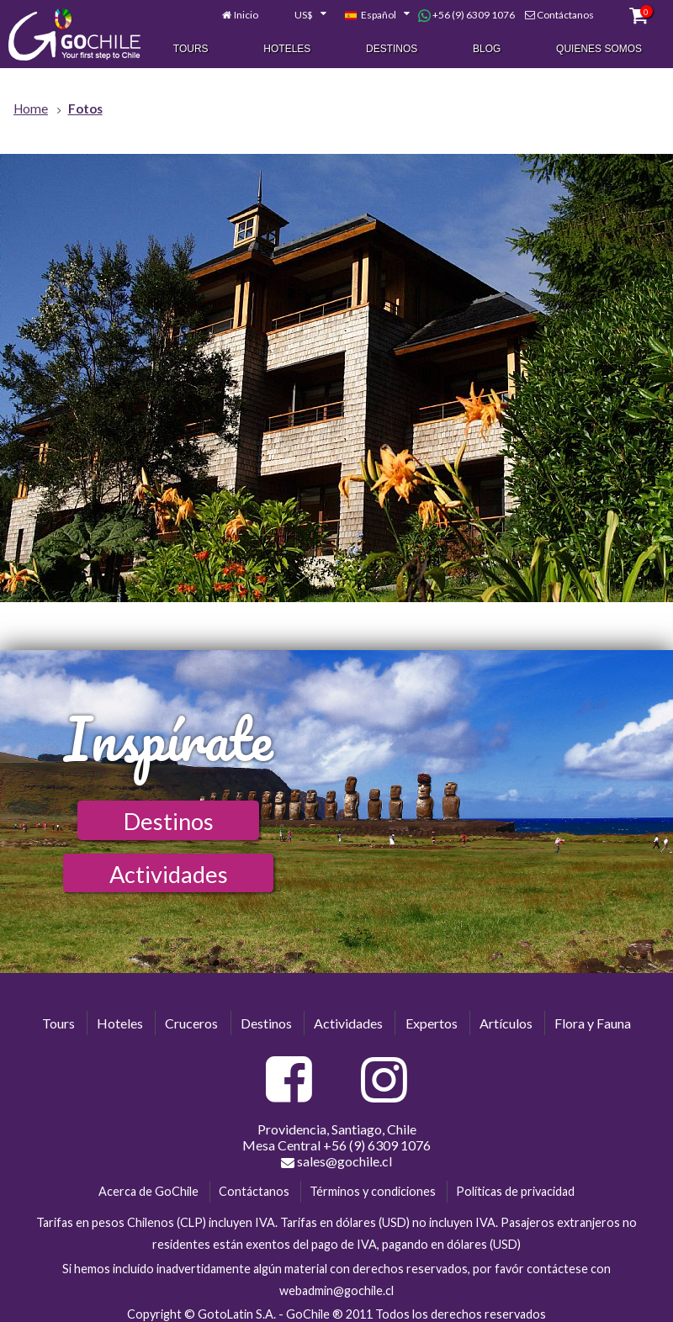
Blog (487, 50)
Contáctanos (565, 15)
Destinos (391, 50)
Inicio (246, 15)
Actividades (168, 874)
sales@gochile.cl (336, 1161)
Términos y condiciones (373, 1191)
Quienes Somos (599, 50)
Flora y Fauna (592, 1023)
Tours (191, 50)
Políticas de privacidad (515, 1191)
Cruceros (191, 1023)
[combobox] (301, 16)
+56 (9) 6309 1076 (466, 16)
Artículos (506, 1023)
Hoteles (286, 50)
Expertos (431, 1023)
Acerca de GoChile (148, 1191)
